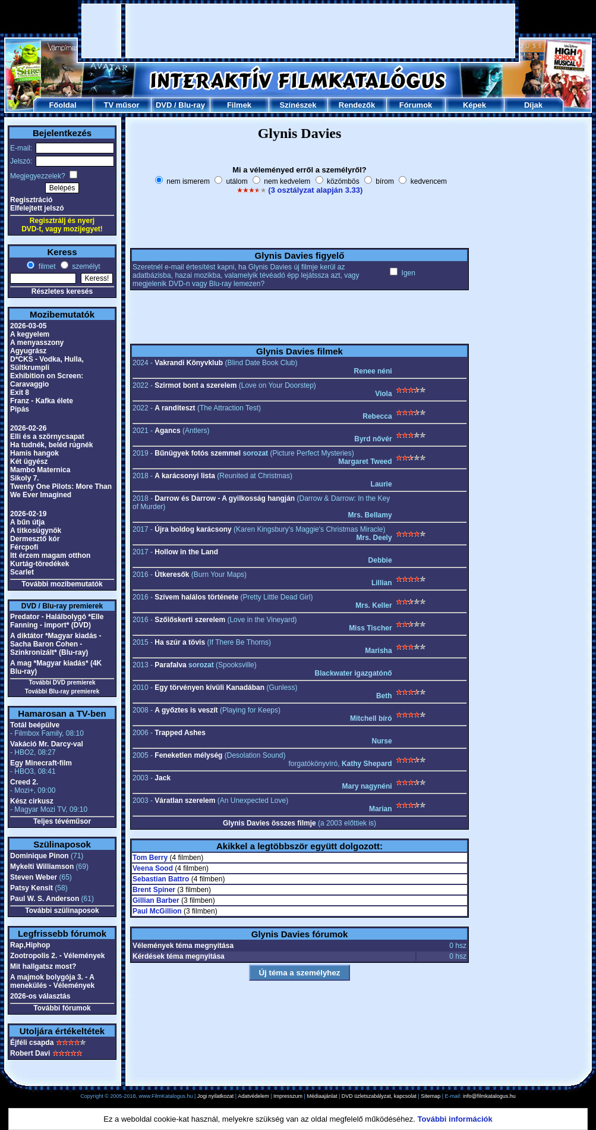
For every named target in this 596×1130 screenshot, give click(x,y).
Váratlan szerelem (184, 800)
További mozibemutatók (61, 584)
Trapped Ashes (180, 733)
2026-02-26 (28, 428)
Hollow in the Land (186, 552)
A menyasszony (37, 342)
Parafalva (170, 665)
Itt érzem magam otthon (50, 555)
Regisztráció (31, 200)
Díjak (533, 105)
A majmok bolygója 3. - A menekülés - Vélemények (52, 981)
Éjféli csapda (31, 1042)
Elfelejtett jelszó (37, 208)
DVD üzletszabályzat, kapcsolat (379, 1096)
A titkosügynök (35, 530)
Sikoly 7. (24, 478)
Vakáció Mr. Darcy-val (46, 744)
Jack (162, 778)
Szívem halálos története (196, 597)
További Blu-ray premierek (62, 691)
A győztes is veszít (185, 710)
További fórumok (61, 1008)
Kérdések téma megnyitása (179, 956)
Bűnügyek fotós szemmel (197, 453)
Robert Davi (30, 1053)
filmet (45, 266)
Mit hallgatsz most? (43, 966)
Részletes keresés (62, 291)
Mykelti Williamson (42, 866)
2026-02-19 (28, 514)
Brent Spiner (154, 890)
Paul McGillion (157, 911)
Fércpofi (24, 547)
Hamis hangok (34, 453)
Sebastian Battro (161, 879)
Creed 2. (24, 782)
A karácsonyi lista (184, 476)
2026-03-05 (28, 326)
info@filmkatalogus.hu (489, 1096)
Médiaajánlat (322, 1096)
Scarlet (22, 572)
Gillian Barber (156, 900)
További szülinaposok (62, 910)
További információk (455, 1119)
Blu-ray (191, 105)
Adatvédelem (253, 1096)
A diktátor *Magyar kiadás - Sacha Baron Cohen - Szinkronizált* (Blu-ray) (56, 644)
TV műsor (122, 105)
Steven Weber (33, 877)
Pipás (19, 409)
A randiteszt (174, 408)
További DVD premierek (62, 682)
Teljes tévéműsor (62, 821)
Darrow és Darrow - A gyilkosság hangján (224, 498)
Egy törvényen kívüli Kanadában (209, 687)
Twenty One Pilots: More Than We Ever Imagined (61, 490)
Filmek (239, 105)
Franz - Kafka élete (41, 401)
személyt (85, 266)
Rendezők (357, 105)
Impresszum (287, 1096)
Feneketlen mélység (188, 755)
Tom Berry (150, 857)
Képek (474, 105)
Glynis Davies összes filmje (269, 823)
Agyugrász (28, 351)
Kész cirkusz (31, 801)
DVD (164, 105)
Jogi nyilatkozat (215, 1096)
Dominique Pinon (39, 856)
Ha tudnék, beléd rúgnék (51, 445)
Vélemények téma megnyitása (183, 945)
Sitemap (430, 1096)
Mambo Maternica (40, 470)
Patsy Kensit (31, 888)
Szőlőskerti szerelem (189, 620)
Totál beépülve (34, 725)
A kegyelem (29, 334)
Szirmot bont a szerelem (195, 385)
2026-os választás (40, 996)
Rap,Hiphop (30, 945)
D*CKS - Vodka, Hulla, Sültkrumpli (47, 363)
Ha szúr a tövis (179, 642)
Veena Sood (153, 868)
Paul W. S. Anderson (44, 898)
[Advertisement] (298, 31)
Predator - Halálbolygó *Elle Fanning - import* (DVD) (56, 621)
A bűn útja (27, 522)
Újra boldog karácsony (192, 529)
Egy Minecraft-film (41, 763)
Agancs (167, 430)
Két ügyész (29, 461)
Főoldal (62, 105)
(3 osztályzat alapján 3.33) (315, 190)
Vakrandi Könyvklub (188, 363)
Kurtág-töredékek (39, 564)
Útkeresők (171, 574)
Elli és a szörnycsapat (47, 436)
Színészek (297, 105)
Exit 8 (19, 392)
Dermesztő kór (34, 539)
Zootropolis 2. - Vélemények (57, 956)
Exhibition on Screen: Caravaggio (46, 380)
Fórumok (416, 105)
